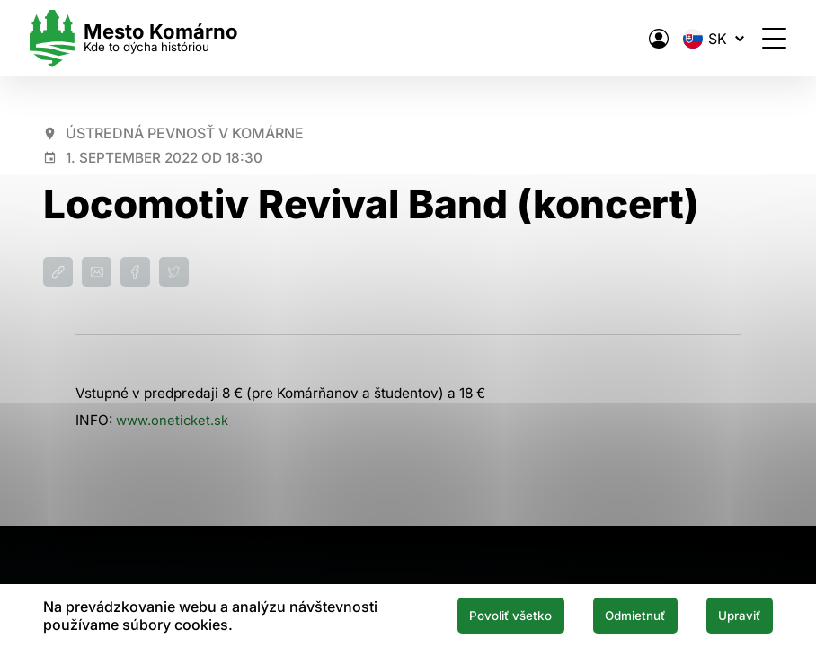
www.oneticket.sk (174, 420)
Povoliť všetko (482, 615)
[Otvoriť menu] (761, 38)
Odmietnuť (618, 615)
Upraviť (734, 615)
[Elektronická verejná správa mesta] (645, 39)
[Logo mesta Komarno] (147, 38)
